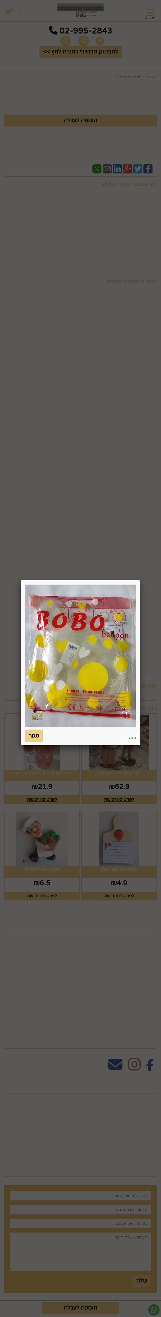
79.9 (132, 738)
